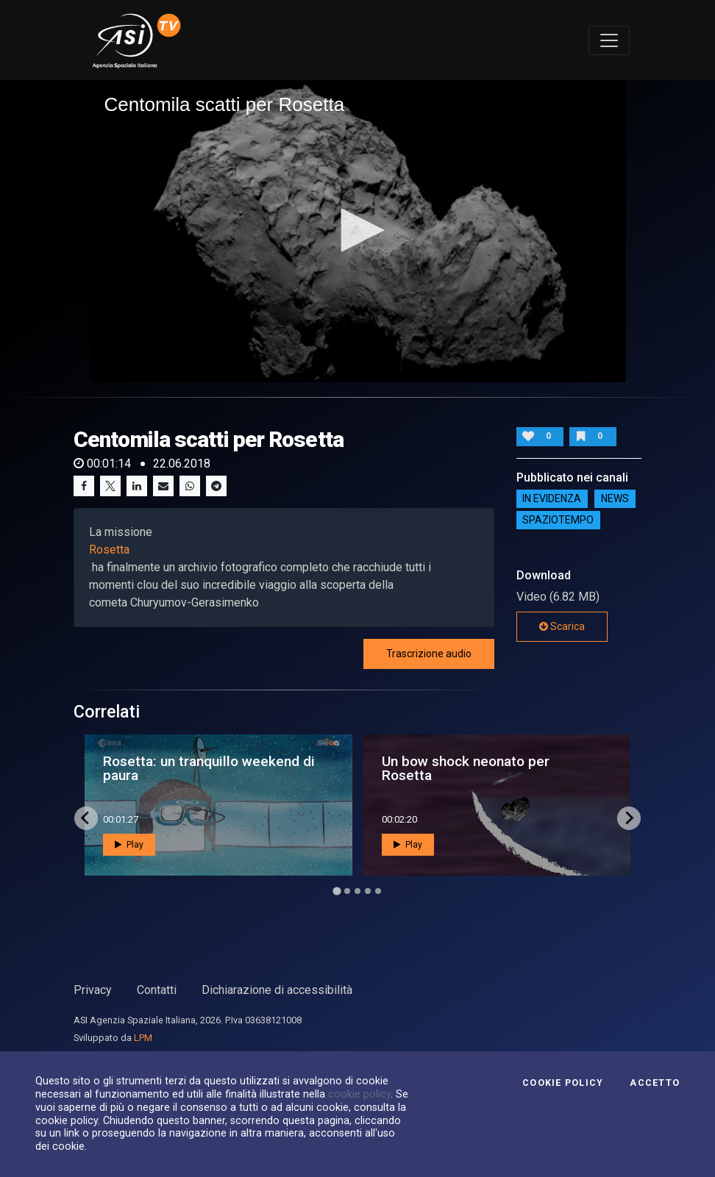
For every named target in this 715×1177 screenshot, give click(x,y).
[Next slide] (629, 818)
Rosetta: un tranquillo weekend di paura (209, 768)
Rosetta (109, 550)
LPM (143, 1037)
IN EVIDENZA (551, 499)
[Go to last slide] (86, 818)
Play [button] (129, 845)
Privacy (93, 990)
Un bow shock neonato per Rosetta (465, 768)
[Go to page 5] (378, 891)
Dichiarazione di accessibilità (277, 990)
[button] (357, 230)
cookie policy (359, 1094)
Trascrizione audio (429, 653)
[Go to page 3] (357, 891)
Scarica (562, 626)
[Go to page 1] (336, 891)
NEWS (615, 499)
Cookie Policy (562, 1082)
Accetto (655, 1082)
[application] (358, 231)
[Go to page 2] (347, 891)
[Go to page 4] (368, 891)
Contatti (157, 990)
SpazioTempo (558, 520)
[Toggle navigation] (609, 40)
